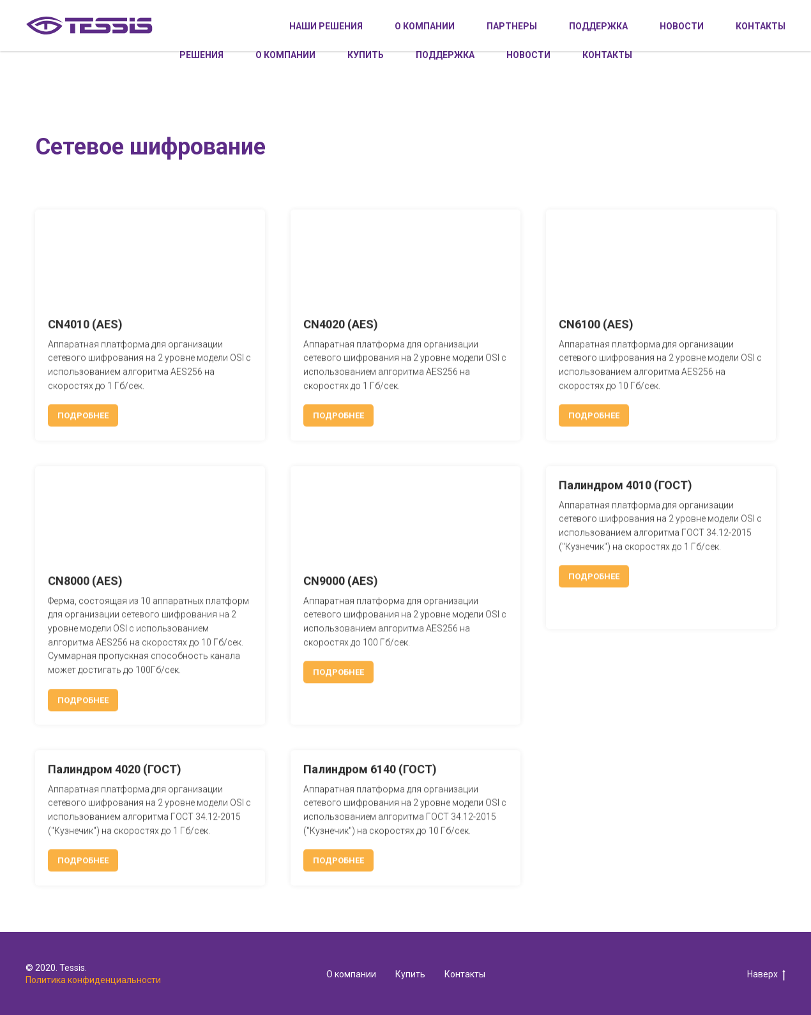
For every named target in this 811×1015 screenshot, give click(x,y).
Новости (528, 55)
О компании (285, 55)
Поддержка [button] (445, 55)
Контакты (607, 55)
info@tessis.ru (634, 18)
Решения (201, 55)
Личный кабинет (731, 19)
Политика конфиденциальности (93, 980)
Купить (365, 55)
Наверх (766, 975)
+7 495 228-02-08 (538, 18)
